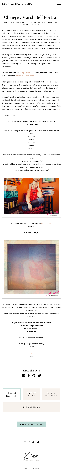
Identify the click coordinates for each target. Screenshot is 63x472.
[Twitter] (38, 442)
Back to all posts (31, 424)
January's (19, 76)
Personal (20, 22)
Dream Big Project (31, 24)
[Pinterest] (33, 442)
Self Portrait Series (51, 22)
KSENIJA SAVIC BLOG (17, 3)
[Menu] (59, 4)
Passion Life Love (33, 22)
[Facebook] (29, 442)
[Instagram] (25, 442)
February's (29, 76)
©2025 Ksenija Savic (31, 468)
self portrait (25, 73)
